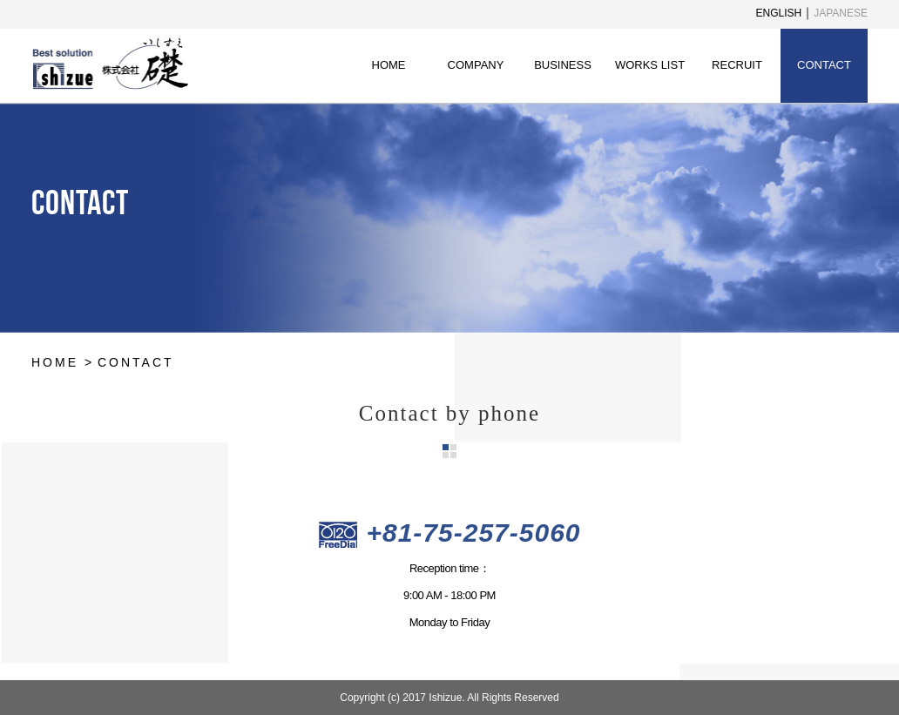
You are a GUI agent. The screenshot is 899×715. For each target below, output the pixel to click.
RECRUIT (737, 64)
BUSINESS (562, 64)
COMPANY (476, 64)
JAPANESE (841, 13)
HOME (389, 64)
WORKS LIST (650, 64)
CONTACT (824, 64)
